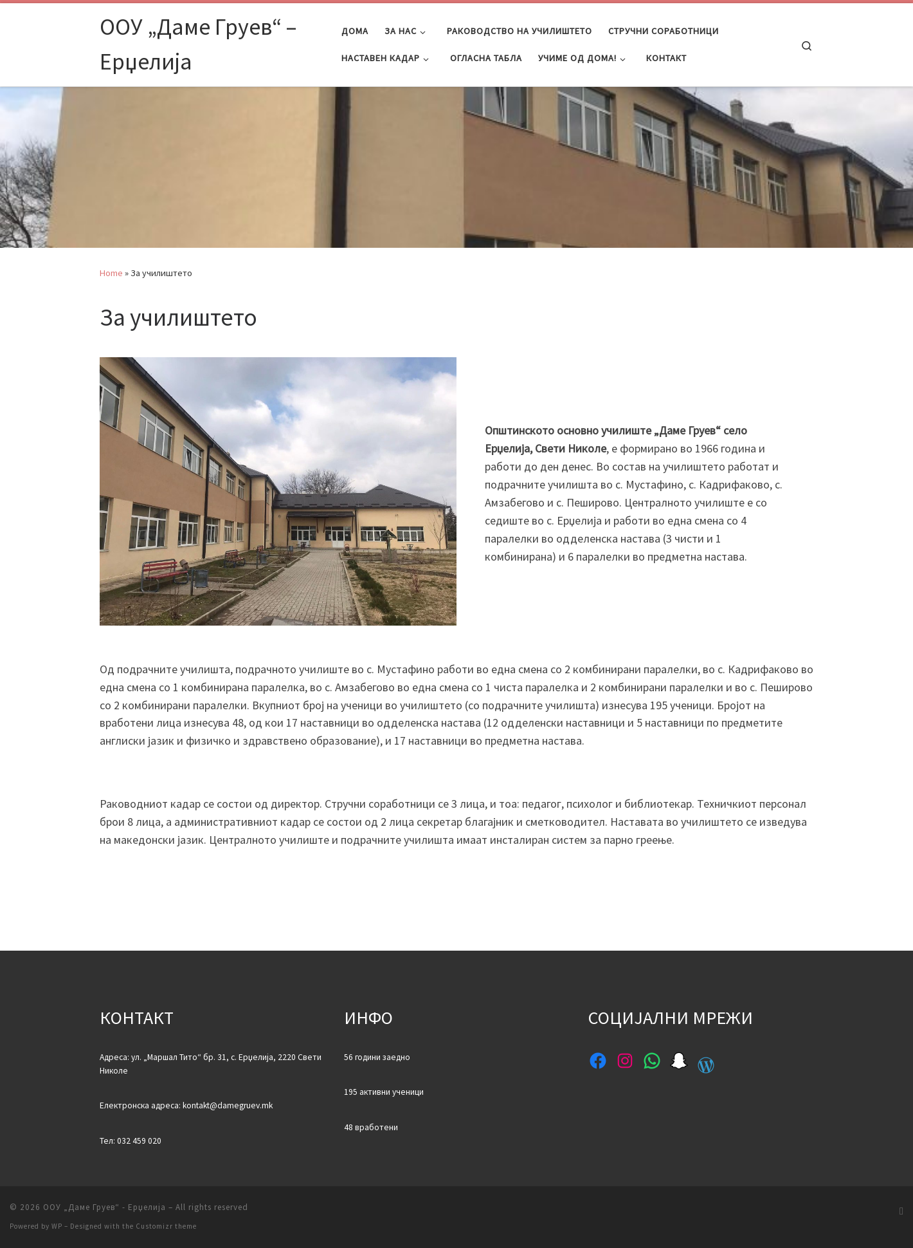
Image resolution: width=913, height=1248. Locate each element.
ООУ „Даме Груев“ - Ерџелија (104, 1207)
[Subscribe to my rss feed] (901, 1211)
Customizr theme (166, 1226)
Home (111, 273)
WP (56, 1226)
